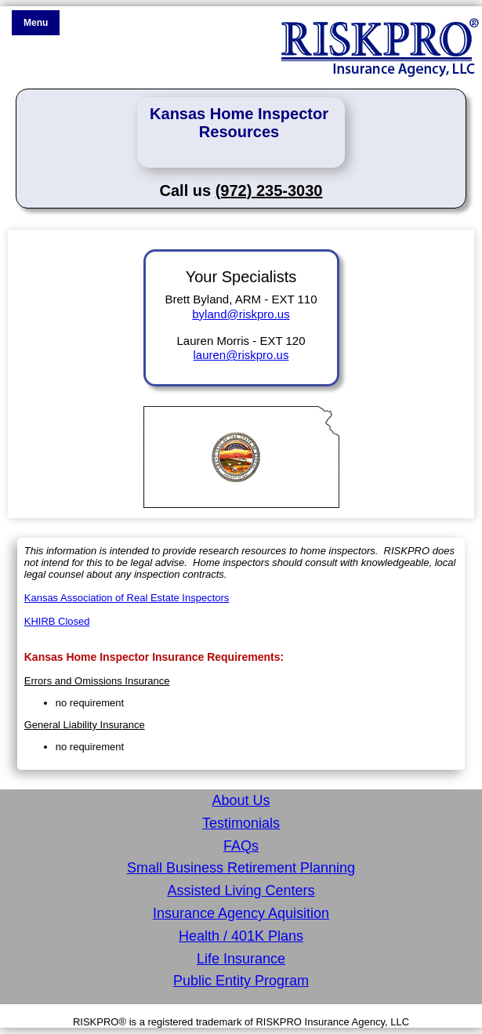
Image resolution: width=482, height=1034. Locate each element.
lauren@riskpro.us (241, 354)
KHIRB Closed (57, 621)
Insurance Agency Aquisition (241, 913)
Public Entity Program (241, 981)
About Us (241, 800)
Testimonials (241, 823)
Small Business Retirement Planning (241, 868)
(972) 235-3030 (269, 190)
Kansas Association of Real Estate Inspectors (127, 598)
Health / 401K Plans (241, 936)
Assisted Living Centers (240, 890)
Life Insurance (241, 959)
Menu (36, 22)
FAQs (241, 846)
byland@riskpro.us (240, 314)
